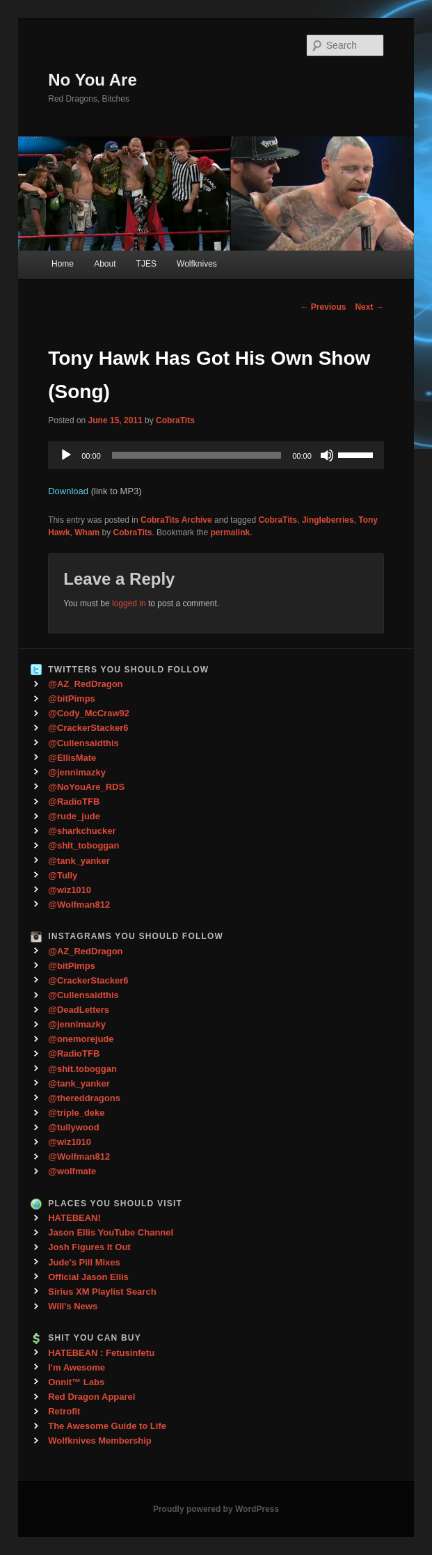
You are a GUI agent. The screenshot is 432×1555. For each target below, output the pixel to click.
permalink (230, 532)
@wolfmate (72, 1171)
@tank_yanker (79, 860)
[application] (216, 455)
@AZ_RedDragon (85, 684)
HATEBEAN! (74, 1218)
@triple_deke (76, 1112)
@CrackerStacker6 (88, 728)
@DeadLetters (78, 1009)
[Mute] (327, 455)
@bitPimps (71, 698)
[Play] (66, 455)
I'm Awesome (76, 1367)
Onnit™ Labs (76, 1382)
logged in (129, 603)
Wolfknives (197, 264)
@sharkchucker (81, 831)
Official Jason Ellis (88, 1277)
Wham (86, 532)
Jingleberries (328, 520)
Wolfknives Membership (100, 1440)
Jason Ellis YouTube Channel (110, 1232)
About (104, 264)
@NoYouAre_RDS (86, 787)
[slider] (196, 455)
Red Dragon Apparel (91, 1396)
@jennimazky (77, 772)
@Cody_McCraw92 (88, 713)
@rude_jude (74, 816)
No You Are (92, 79)
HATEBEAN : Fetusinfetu (101, 1353)
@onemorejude (80, 1039)
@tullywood (73, 1127)
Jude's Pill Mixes (84, 1262)
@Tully (62, 875)
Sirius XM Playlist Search (102, 1291)
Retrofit (64, 1411)
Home (62, 264)
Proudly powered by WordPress (216, 1509)
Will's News (72, 1306)
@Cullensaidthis (83, 743)
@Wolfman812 (79, 904)
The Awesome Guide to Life (107, 1426)
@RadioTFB (73, 801)
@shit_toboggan (83, 845)
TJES (146, 264)
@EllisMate (72, 757)
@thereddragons (84, 1098)
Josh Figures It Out (89, 1247)
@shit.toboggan (82, 1069)
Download (68, 491)
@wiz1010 (69, 890)
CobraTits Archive (176, 520)
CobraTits (175, 420)
